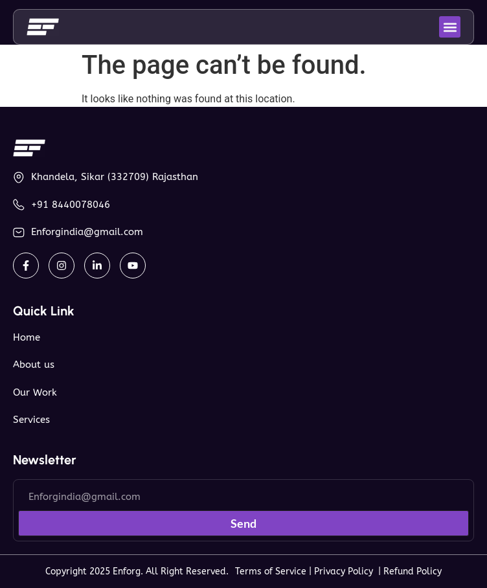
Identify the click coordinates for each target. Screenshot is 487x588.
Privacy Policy (346, 571)
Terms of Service (270, 571)
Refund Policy (412, 571)
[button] (449, 27)
